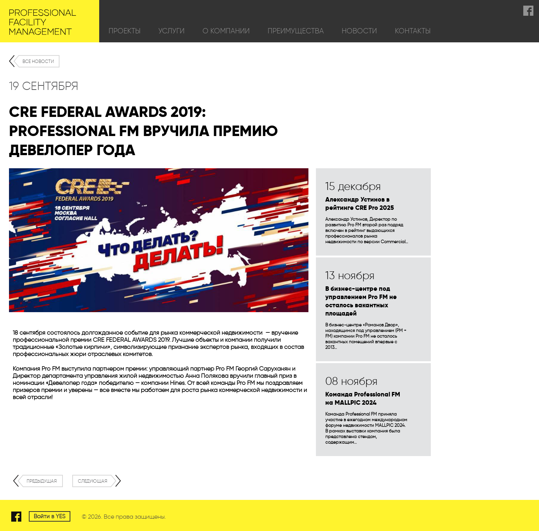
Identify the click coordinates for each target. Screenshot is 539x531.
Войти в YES (50, 516)
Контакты (412, 31)
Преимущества (296, 31)
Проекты (124, 31)
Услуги (171, 31)
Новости (359, 31)
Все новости (38, 61)
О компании (226, 31)
